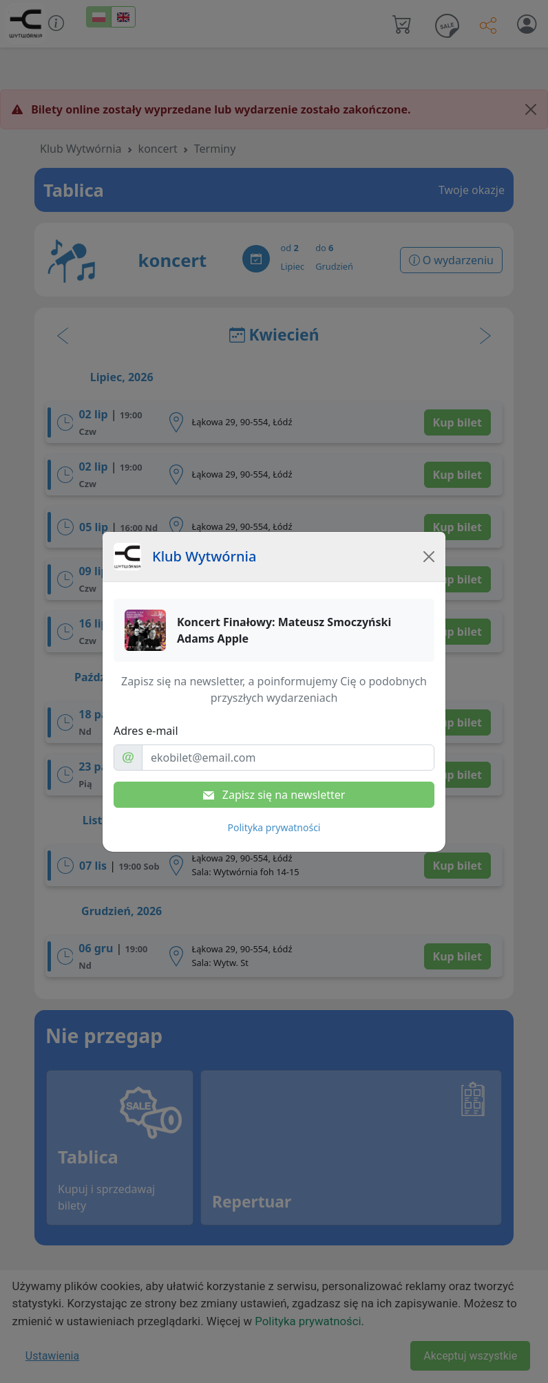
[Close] (429, 557)
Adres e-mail (146, 730)
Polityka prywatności (274, 827)
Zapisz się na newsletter (274, 794)
